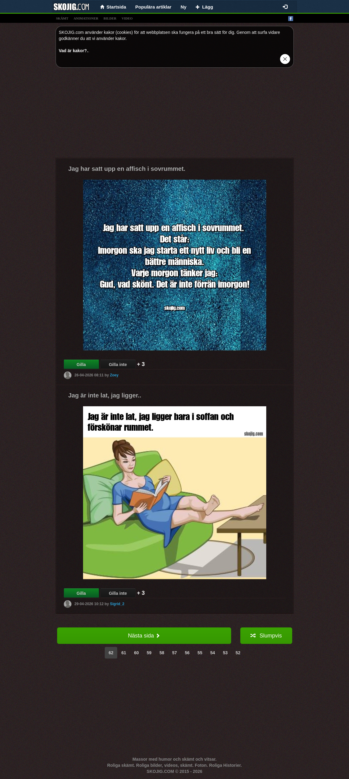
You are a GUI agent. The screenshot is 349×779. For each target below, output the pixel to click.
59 (149, 652)
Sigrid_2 (117, 604)
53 (225, 652)
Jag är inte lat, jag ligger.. (104, 395)
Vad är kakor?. (73, 50)
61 (123, 652)
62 (111, 652)
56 (187, 652)
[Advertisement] (175, 115)
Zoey (114, 375)
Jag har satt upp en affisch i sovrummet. (126, 168)
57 (174, 652)
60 (136, 652)
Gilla (81, 364)
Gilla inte (118, 364)
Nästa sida (144, 636)
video (127, 18)
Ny (183, 6)
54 (212, 652)
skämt (62, 18)
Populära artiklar (153, 6)
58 (161, 652)
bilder (110, 18)
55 (200, 652)
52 (238, 652)
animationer (86, 18)
